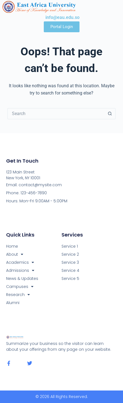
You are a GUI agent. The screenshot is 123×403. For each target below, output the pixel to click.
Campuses (20, 287)
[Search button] (110, 113)
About (14, 254)
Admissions (20, 270)
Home (12, 246)
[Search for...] (56, 113)
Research (18, 295)
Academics (20, 262)
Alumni (12, 302)
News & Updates (22, 278)
